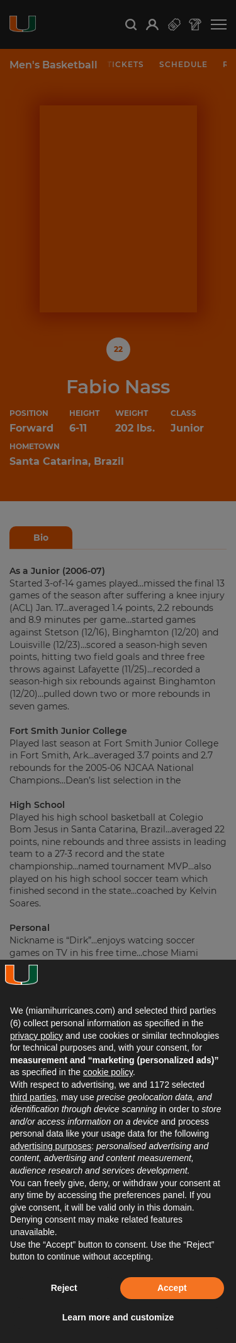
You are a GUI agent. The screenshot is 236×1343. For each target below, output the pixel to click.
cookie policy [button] (108, 1072)
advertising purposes (50, 1146)
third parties (33, 1097)
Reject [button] (64, 1288)
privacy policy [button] (36, 1036)
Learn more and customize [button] (118, 1317)
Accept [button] (172, 1288)
